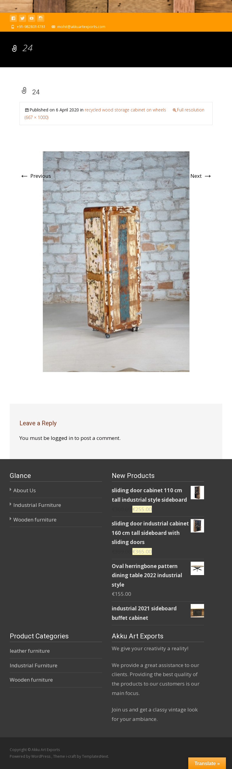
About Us (24, 490)
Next (201, 175)
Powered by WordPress (30, 756)
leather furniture (30, 650)
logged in (62, 437)
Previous (35, 175)
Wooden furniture (34, 519)
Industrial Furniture (37, 504)
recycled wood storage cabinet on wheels (125, 110)
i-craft (71, 756)
